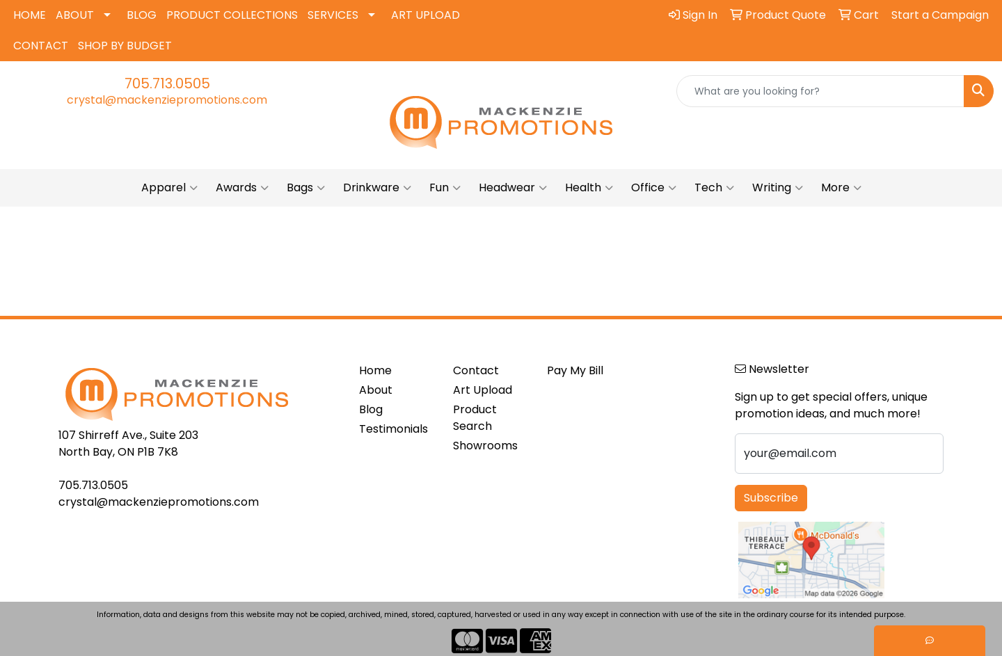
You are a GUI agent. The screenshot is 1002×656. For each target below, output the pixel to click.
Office (653, 187)
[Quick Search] (820, 91)
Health (589, 187)
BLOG (142, 15)
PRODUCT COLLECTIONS (232, 15)
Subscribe (771, 498)
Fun (445, 187)
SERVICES (333, 15)
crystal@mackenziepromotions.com (167, 100)
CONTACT (40, 46)
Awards (242, 187)
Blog (371, 409)
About (375, 390)
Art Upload (482, 390)
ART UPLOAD (425, 15)
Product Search (475, 417)
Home (375, 370)
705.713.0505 (167, 83)
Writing (777, 187)
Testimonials (393, 429)
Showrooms (485, 446)
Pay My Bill (575, 370)
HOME (29, 15)
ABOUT (75, 15)
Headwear (513, 187)
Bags (306, 187)
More (841, 187)
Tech (714, 187)
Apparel (169, 187)
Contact (476, 370)
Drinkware (377, 187)
